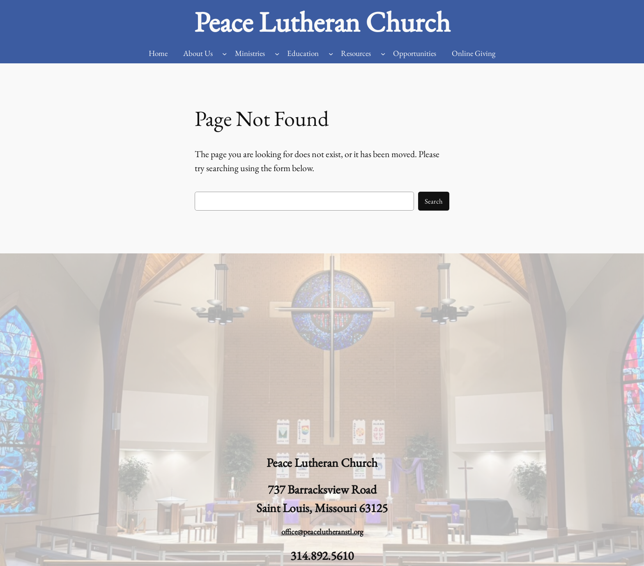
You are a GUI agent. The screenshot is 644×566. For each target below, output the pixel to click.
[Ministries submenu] (277, 53)
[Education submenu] (331, 53)
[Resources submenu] (383, 53)
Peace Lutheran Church (322, 21)
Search (434, 201)
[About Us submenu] (224, 53)
